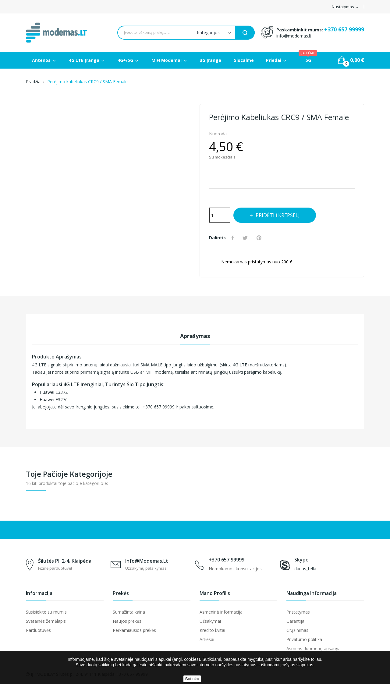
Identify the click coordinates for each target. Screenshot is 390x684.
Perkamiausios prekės (134, 630)
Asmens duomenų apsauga (313, 648)
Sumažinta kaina (129, 612)
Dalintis (234, 237)
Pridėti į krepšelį (278, 215)
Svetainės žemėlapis (46, 621)
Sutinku (192, 678)
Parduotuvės (38, 630)
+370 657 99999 (344, 29)
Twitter (246, 237)
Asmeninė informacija (221, 612)
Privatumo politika (304, 639)
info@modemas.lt (293, 36)
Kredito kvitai (212, 630)
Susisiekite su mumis (46, 612)
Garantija (295, 621)
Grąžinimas (297, 630)
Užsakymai (210, 621)
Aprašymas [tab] (195, 336)
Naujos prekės (127, 621)
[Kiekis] (219, 215)
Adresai (207, 639)
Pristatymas (298, 612)
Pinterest (260, 237)
